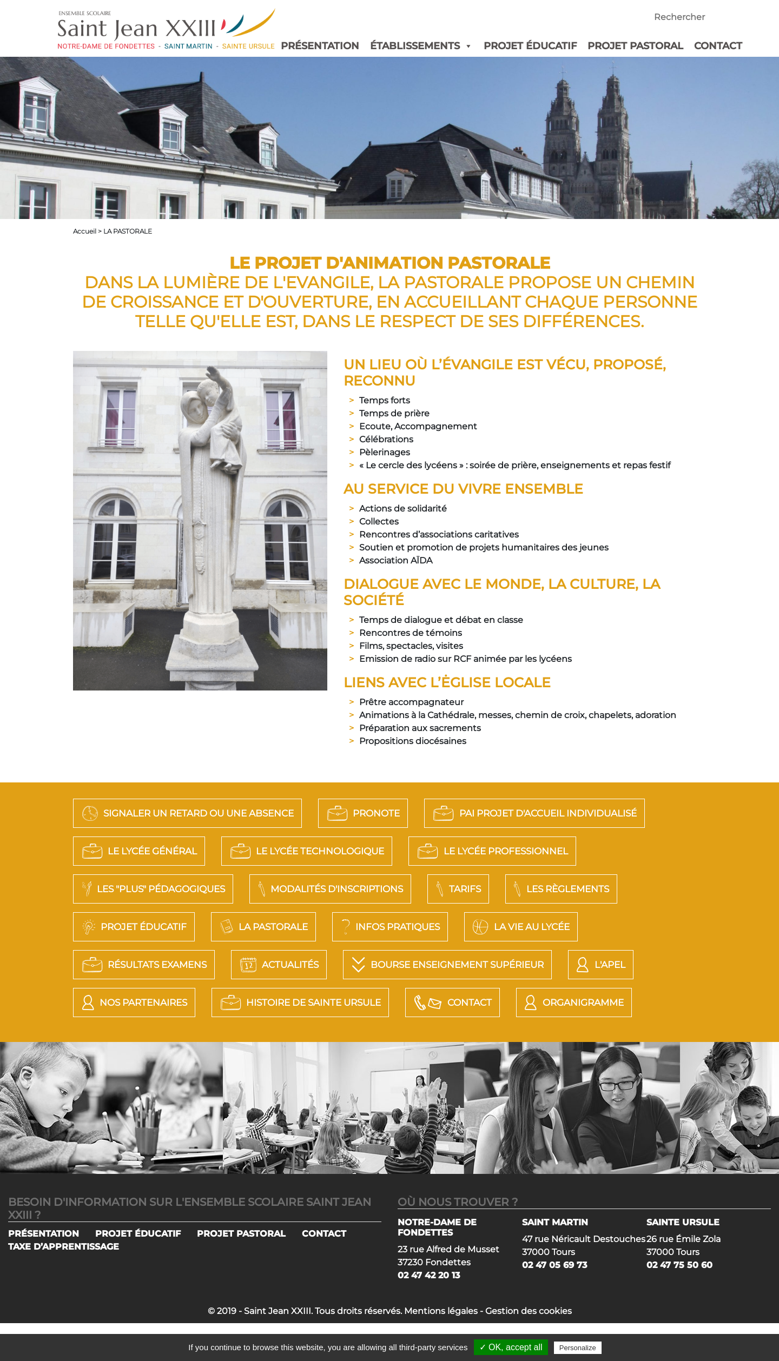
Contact (341, 1040)
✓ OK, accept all (511, 1347)
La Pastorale (510, 926)
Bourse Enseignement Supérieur (192, 1002)
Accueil (84, 231)
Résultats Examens (443, 964)
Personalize (577, 1348)
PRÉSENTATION (320, 46)
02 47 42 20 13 (429, 1313)
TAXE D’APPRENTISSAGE (63, 1284)
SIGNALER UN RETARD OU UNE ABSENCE (203, 813)
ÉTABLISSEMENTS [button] (421, 46)
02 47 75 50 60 (679, 1303)
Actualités (592, 964)
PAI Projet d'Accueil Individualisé (199, 851)
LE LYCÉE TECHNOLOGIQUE (603, 851)
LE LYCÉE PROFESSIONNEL (167, 889)
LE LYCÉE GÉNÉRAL (416, 851)
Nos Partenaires (484, 1002)
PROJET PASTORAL (635, 46)
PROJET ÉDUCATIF (530, 46)
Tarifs (105, 926)
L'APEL (363, 1002)
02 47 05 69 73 (554, 1303)
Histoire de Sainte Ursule (173, 1040)
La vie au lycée (283, 964)
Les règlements (218, 926)
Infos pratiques (137, 964)
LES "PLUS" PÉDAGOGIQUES (371, 889)
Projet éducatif (366, 926)
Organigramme (473, 1040)
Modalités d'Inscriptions (573, 889)
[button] (466, 46)
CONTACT (718, 46)
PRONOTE (401, 813)
